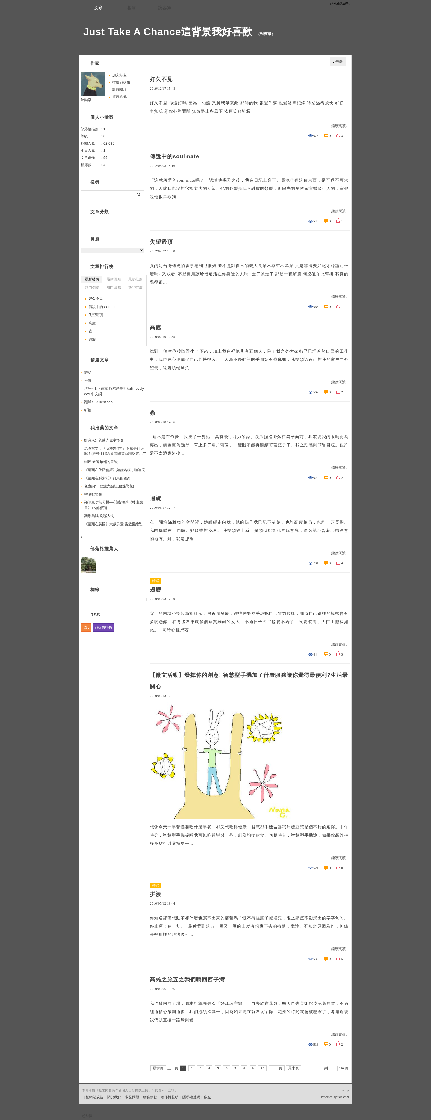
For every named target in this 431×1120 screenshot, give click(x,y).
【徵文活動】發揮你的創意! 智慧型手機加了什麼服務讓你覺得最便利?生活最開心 (249, 681)
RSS (86, 627)
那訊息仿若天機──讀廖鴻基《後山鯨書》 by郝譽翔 (113, 505)
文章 (98, 7)
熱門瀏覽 (92, 287)
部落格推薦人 (104, 548)
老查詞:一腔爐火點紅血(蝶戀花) (109, 486)
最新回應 (114, 279)
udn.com (343, 1097)
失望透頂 (161, 242)
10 (262, 1068)
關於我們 (114, 1097)
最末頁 (293, 1068)
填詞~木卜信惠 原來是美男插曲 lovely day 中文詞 (114, 391)
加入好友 (119, 75)
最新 (339, 62)
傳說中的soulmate (174, 156)
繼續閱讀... (339, 126)
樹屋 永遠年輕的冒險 (101, 462)
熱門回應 (114, 287)
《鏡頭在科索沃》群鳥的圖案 (107, 478)
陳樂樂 (86, 100)
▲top (345, 1090)
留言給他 (119, 97)
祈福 (87, 410)
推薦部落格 (121, 82)
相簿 (131, 7)
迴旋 (155, 498)
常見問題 (132, 1097)
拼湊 (155, 894)
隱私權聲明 (191, 1097)
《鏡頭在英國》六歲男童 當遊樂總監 (113, 524)
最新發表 (92, 279)
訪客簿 (164, 7)
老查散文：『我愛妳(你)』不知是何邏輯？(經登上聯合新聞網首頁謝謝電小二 (115, 451)
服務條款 (150, 1097)
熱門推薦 (135, 287)
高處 (155, 327)
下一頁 (276, 1068)
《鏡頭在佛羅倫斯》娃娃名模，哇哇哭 (114, 470)
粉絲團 (87, 1116)
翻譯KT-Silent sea (98, 402)
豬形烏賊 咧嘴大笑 (99, 516)
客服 (207, 1097)
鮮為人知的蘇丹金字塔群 (104, 440)
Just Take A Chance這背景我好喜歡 (167, 31)
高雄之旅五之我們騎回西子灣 (187, 980)
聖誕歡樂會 (93, 494)
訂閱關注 (119, 89)
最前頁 (158, 1068)
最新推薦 (135, 279)
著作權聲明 (170, 1097)
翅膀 (155, 590)
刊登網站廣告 (92, 1097)
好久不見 (161, 79)
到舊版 (266, 34)
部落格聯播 (103, 627)
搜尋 (139, 194)
